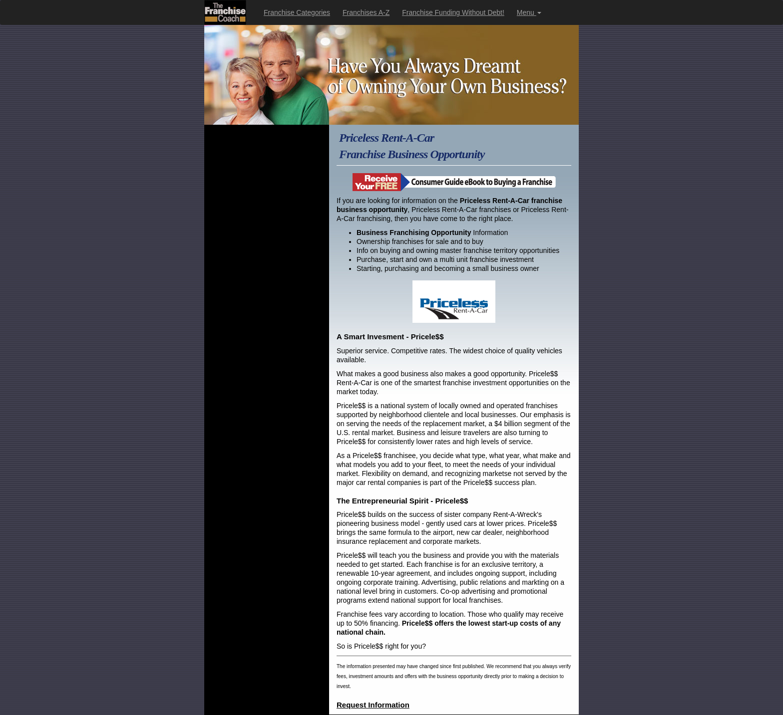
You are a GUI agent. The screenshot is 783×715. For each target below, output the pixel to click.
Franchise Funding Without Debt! (453, 12)
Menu (529, 12)
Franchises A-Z (366, 12)
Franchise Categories (297, 12)
